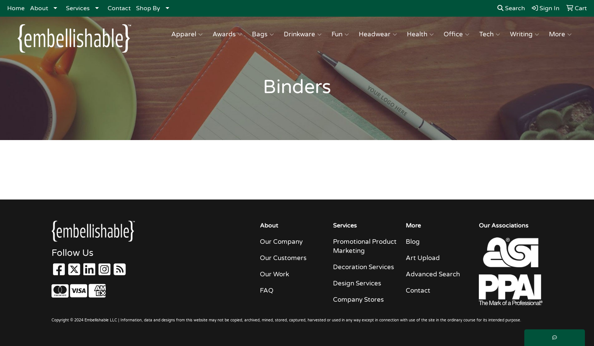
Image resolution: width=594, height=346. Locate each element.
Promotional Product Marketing (365, 246)
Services (78, 8)
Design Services (357, 283)
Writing (524, 34)
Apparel (187, 34)
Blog (413, 242)
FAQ (267, 291)
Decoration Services (363, 267)
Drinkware (303, 34)
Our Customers (283, 258)
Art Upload (423, 258)
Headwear (378, 34)
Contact (119, 8)
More (560, 34)
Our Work (274, 274)
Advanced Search (433, 274)
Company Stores (358, 300)
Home (16, 8)
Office (456, 34)
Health (420, 34)
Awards (227, 34)
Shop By (148, 8)
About (39, 8)
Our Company (281, 242)
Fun (340, 34)
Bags (263, 34)
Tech (489, 34)
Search (511, 8)
